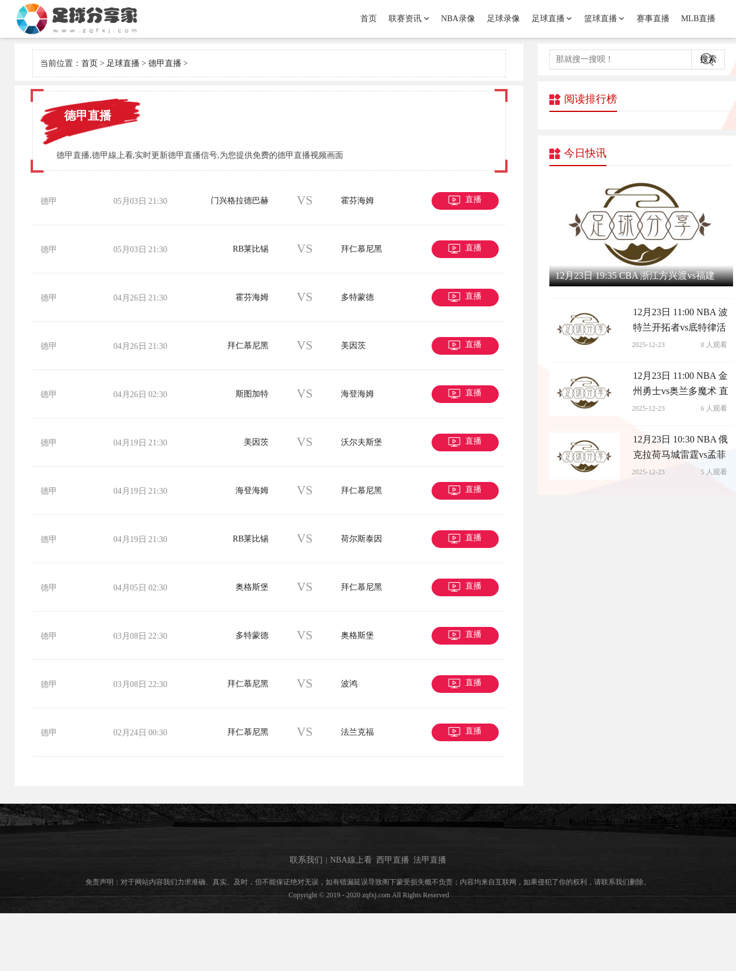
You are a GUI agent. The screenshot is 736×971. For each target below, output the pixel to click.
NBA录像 (458, 18)
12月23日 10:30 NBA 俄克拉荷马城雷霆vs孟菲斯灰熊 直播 (680, 449)
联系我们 (306, 917)
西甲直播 (392, 917)
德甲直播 (164, 63)
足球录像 (503, 18)
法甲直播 (429, 917)
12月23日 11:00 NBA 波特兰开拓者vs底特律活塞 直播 (680, 323)
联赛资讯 (405, 18)
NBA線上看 (351, 917)
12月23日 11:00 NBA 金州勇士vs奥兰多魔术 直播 (680, 386)
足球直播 (548, 18)
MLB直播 (698, 18)
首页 (368, 18)
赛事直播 (652, 18)
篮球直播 (600, 18)
